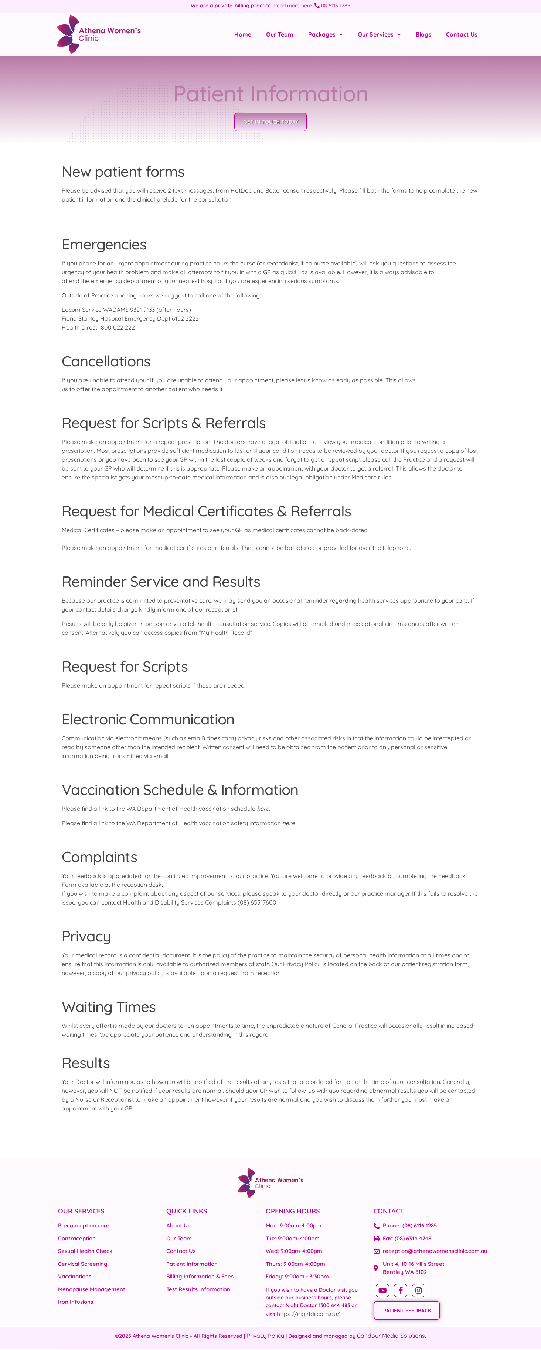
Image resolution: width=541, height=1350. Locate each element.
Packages (325, 34)
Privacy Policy (265, 1336)
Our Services (379, 34)
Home (242, 34)
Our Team (279, 34)
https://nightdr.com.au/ (308, 1314)
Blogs (423, 34)
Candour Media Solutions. (391, 1336)
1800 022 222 (117, 327)
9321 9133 (142, 310)
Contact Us (461, 34)
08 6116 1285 (332, 5)
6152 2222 (185, 319)
